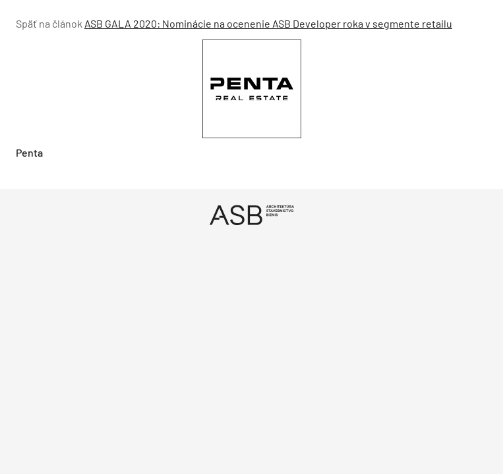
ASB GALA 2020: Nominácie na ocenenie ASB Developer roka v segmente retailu (268, 23)
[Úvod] (251, 215)
